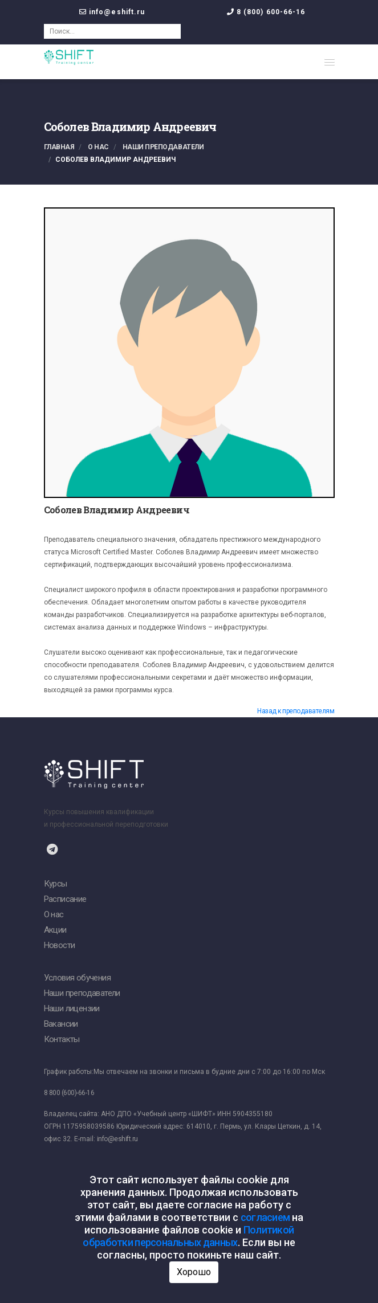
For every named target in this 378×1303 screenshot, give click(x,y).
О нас (98, 147)
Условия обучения (77, 978)
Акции (55, 930)
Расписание (65, 899)
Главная (59, 147)
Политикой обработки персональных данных (188, 1236)
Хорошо (194, 1272)
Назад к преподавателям (295, 711)
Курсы (55, 884)
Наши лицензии (72, 1008)
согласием (265, 1217)
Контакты (62, 1039)
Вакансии (61, 1024)
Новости (59, 945)
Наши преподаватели (163, 147)
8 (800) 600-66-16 (271, 12)
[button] (329, 62)
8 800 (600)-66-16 (69, 1093)
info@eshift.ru (117, 12)
